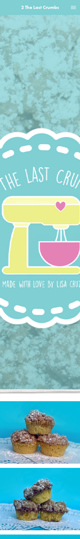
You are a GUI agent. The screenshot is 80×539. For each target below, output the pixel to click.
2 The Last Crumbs (40, 7)
